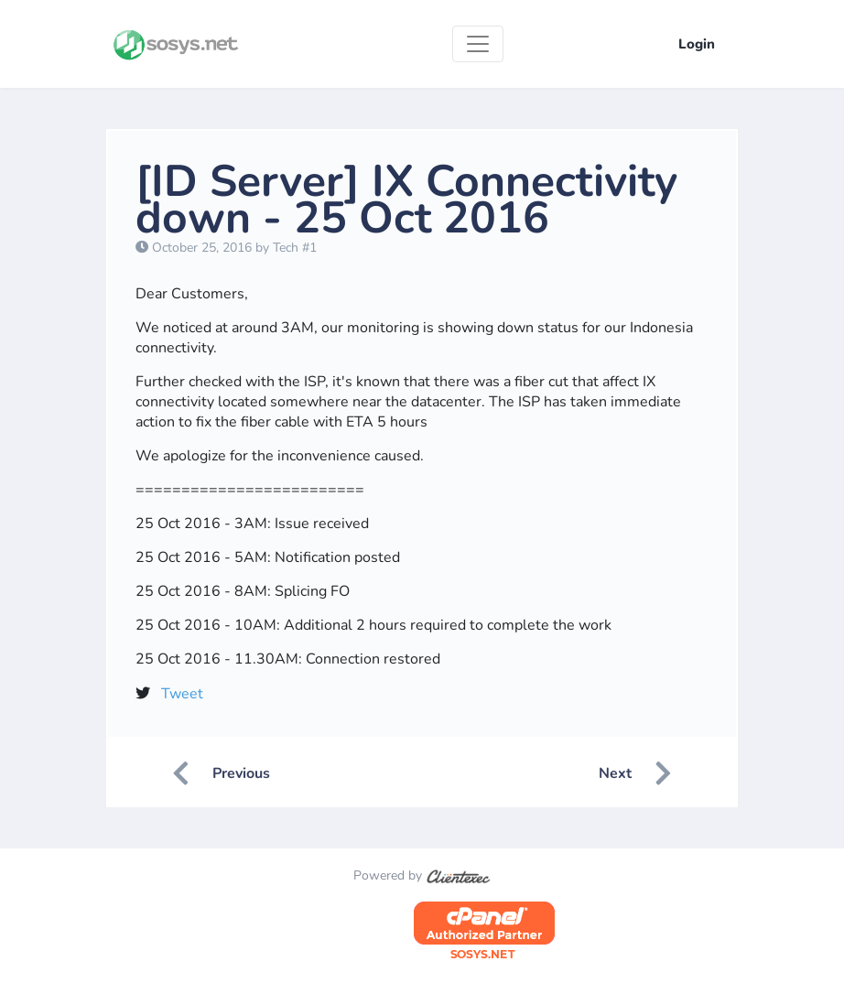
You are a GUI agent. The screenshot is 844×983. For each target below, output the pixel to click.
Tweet (182, 694)
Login (696, 44)
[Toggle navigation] (477, 44)
